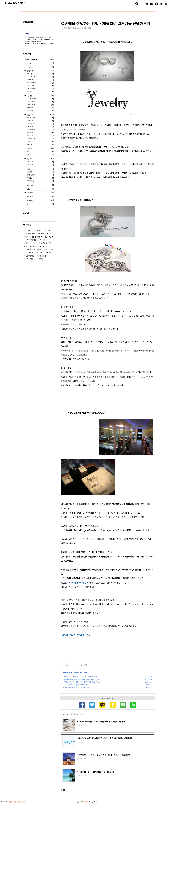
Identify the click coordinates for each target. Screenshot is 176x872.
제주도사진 (34, 246)
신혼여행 (44, 246)
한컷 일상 (40, 110)
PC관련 (40, 74)
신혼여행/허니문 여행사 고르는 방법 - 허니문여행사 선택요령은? (80, 682)
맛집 (40, 151)
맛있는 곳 (40, 148)
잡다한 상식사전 (40, 185)
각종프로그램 (40, 138)
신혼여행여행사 (30, 256)
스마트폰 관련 (40, 77)
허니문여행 (43, 243)
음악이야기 (40, 196)
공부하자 (40, 169)
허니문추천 (29, 253)
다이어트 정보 (40, 118)
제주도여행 (37, 249)
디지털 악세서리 (40, 83)
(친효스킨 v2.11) (22, 868)
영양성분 (47, 230)
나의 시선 (40, 63)
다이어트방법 (37, 230)
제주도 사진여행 (40, 105)
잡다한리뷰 (40, 71)
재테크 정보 (40, 127)
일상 (51, 237)
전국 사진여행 (40, 102)
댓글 (63, 845)
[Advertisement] (107, 718)
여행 (26, 246)
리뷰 (45, 249)
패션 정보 (40, 162)
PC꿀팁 (40, 144)
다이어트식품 (42, 237)
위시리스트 (40, 67)
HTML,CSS (40, 175)
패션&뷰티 (40, 159)
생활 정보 (40, 132)
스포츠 (40, 189)
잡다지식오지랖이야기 (39, 59)
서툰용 (86, 868)
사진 (48, 234)
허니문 (27, 230)
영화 (51, 249)
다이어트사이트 (30, 234)
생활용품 (40, 91)
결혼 (51, 243)
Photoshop (40, 181)
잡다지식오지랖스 (15, 3)
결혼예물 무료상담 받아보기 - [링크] (76, 635)
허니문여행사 (39, 259)
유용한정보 (66, 673)
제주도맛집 (42, 256)
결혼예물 (28, 249)
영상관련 (40, 178)
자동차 (40, 204)
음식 (45, 240)
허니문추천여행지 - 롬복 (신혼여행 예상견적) (75, 685)
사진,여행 (40, 96)
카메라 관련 (40, 80)
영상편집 (40, 172)
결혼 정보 (73, 673)
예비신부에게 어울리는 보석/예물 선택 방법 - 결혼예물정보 (79, 677)
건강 (39, 240)
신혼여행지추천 (46, 253)
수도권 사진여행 (40, 99)
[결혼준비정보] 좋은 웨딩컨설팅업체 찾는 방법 (75, 687)
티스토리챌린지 (30, 237)
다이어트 (41, 234)
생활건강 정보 (40, 124)
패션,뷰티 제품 (40, 88)
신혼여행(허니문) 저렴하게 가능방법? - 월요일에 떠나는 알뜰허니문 (81, 679)
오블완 (35, 243)
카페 (40, 154)
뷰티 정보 (40, 165)
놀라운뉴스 (40, 200)
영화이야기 (40, 193)
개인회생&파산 (40, 129)
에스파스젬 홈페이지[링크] (78, 582)
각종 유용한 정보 (40, 141)
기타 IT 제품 (40, 85)
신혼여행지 (29, 259)
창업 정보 (40, 135)
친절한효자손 (12, 868)
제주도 (27, 243)
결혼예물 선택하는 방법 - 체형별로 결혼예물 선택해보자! (106, 23)
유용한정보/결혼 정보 (69, 28)
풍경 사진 (40, 107)
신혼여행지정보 (30, 240)
